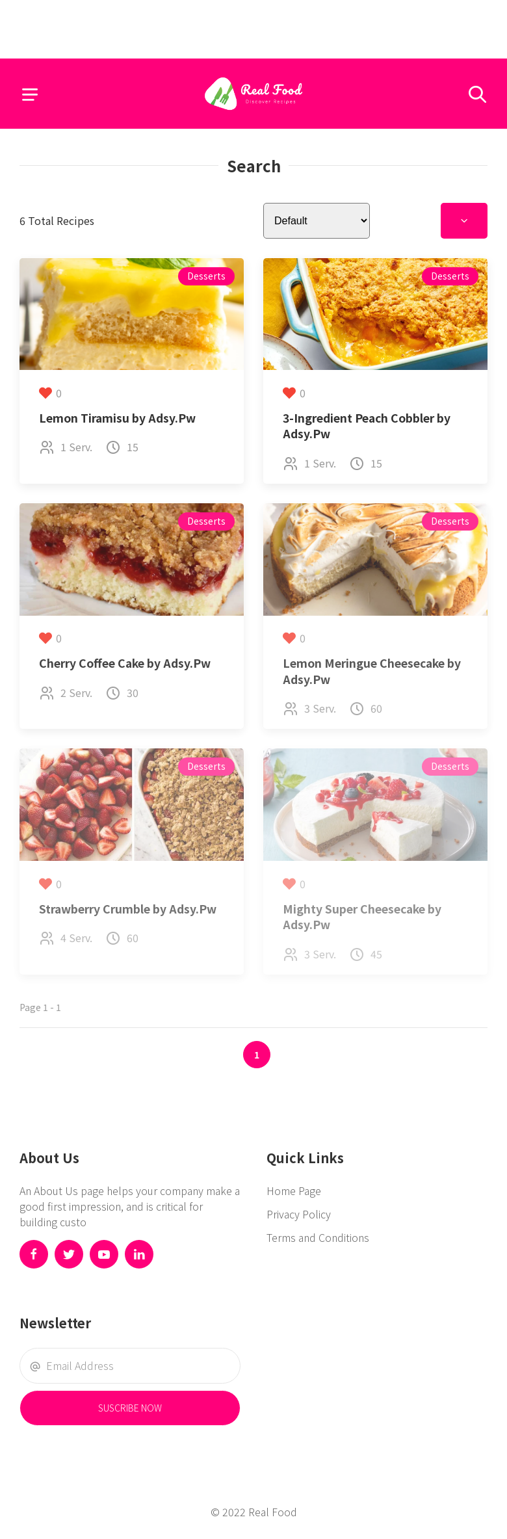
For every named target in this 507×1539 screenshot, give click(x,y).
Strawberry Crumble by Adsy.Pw (127, 909)
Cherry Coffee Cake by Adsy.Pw (125, 663)
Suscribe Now (130, 1407)
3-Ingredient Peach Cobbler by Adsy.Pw (366, 426)
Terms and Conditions (317, 1237)
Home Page (293, 1190)
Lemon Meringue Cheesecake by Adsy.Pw (372, 671)
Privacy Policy (298, 1214)
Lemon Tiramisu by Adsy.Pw (117, 418)
